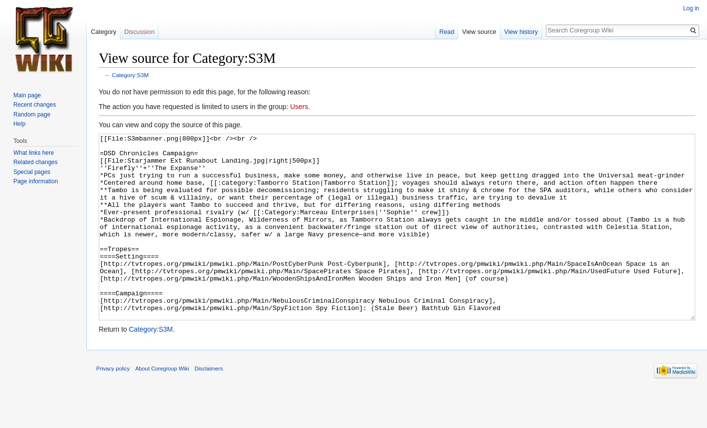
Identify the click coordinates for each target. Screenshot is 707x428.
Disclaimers (208, 405)
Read (447, 31)
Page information (35, 181)
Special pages (31, 172)
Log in (691, 8)
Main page (27, 95)
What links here (33, 152)
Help (19, 123)
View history (521, 31)
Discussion (139, 31)
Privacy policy (113, 405)
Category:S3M (130, 75)
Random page (31, 114)
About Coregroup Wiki (162, 405)
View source (479, 31)
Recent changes (34, 104)
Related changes (35, 162)
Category (103, 31)
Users (299, 107)
